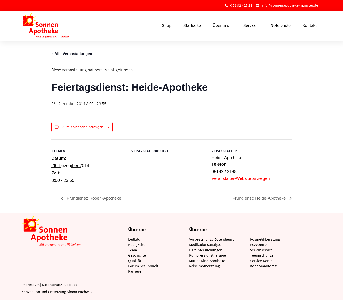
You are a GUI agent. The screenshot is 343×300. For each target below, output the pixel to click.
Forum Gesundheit (143, 266)
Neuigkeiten (137, 244)
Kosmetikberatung (265, 239)
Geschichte (137, 255)
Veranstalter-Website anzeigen (241, 178)
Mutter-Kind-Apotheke (207, 260)
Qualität (134, 260)
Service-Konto (261, 260)
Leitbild (134, 239)
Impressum (30, 284)
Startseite (192, 25)
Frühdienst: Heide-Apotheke (259, 198)
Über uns (222, 25)
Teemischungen (263, 255)
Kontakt (310, 25)
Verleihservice (261, 250)
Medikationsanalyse (205, 244)
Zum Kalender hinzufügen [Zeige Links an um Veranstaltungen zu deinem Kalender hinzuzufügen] (82, 127)
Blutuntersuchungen (205, 250)
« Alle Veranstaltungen (71, 54)
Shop (167, 25)
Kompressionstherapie (207, 255)
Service (251, 25)
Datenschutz (52, 284)
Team (132, 250)
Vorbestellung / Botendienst (211, 239)
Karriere (134, 271)
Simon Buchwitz (79, 291)
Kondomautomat (263, 266)
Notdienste (281, 25)
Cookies (70, 284)
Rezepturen (259, 244)
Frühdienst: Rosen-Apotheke (93, 198)
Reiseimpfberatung (204, 266)
